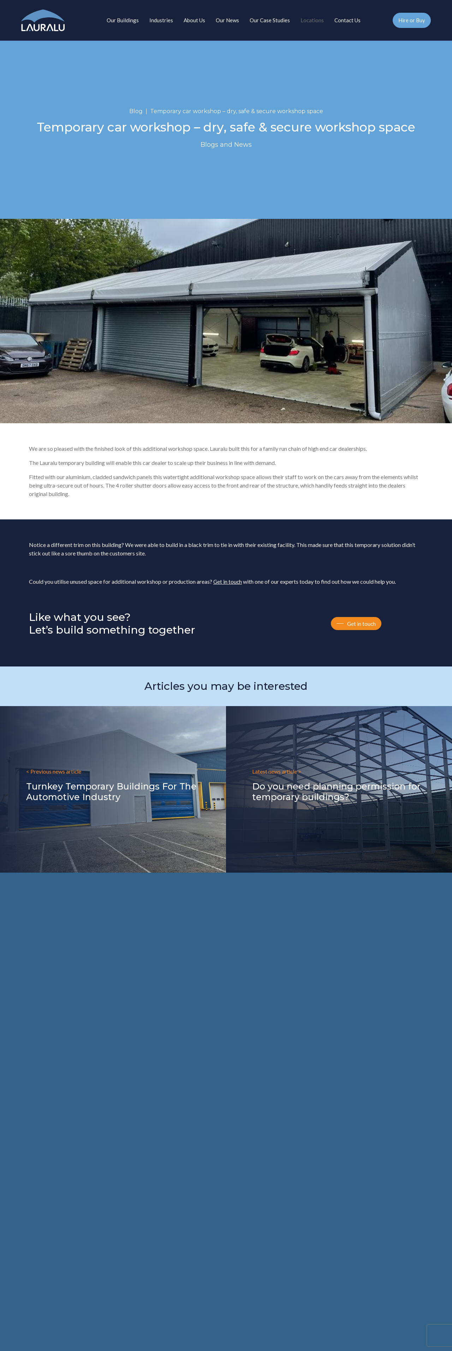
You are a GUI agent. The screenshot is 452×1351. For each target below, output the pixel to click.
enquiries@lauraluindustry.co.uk (61, 1104)
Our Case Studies (270, 20)
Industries (161, 20)
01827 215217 (387, 22)
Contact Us (347, 20)
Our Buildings (123, 20)
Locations (312, 20)
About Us (194, 20)
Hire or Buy (411, 20)
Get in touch (228, 581)
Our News (227, 20)
